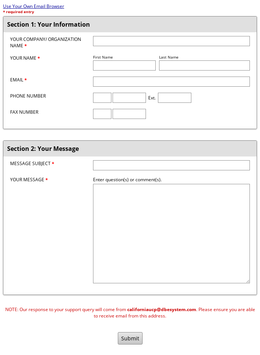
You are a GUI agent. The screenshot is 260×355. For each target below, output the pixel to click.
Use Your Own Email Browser (33, 6)
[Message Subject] (171, 165)
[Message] (171, 233)
